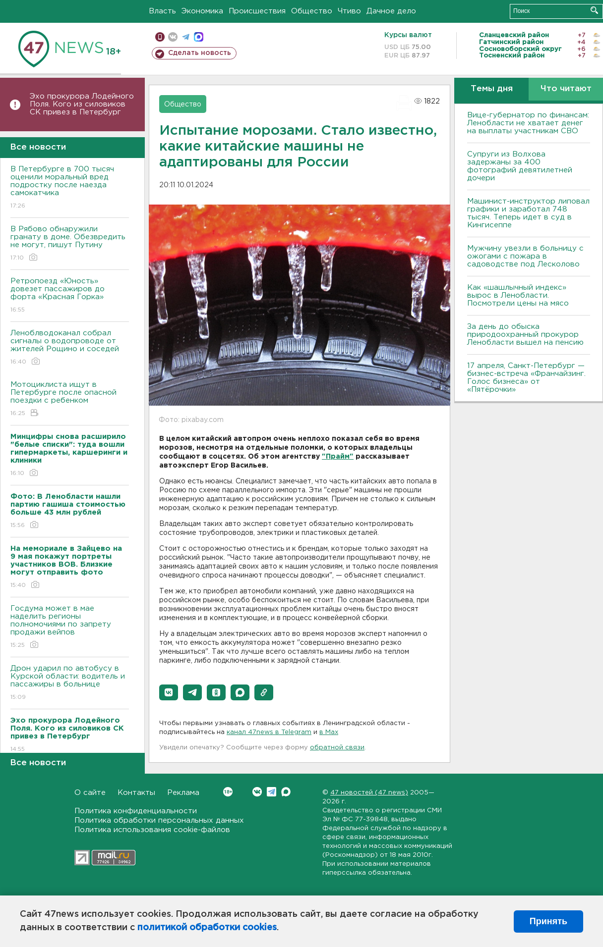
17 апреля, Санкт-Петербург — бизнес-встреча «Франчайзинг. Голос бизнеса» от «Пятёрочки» (526, 378)
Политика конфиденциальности (135, 811)
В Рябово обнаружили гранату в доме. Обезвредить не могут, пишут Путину (69, 244)
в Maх (328, 732)
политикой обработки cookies (207, 928)
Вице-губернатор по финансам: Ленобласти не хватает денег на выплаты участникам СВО (528, 123)
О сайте (90, 792)
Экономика (202, 11)
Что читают (566, 89)
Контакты (136, 792)
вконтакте (173, 37)
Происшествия (257, 11)
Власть (162, 11)
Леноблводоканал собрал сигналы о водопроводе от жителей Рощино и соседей (69, 348)
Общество (311, 11)
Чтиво (349, 11)
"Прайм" (338, 457)
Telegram (271, 791)
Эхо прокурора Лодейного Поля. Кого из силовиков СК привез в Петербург (82, 104)
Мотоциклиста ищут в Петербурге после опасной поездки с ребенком (69, 399)
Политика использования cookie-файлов (152, 830)
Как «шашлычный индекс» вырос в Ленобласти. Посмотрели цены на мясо (519, 295)
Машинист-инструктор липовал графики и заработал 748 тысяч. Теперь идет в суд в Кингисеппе (528, 213)
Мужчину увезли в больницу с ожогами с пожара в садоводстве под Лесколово (525, 256)
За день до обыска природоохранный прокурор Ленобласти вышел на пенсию (525, 334)
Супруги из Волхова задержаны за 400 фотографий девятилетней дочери (519, 166)
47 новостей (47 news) (369, 792)
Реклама (183, 792)
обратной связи (337, 747)
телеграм (185, 37)
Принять (548, 921)
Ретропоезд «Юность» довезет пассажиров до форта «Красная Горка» (69, 296)
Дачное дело (391, 11)
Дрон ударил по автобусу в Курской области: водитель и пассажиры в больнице (69, 683)
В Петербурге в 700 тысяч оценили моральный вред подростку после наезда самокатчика (69, 188)
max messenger (198, 37)
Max (286, 791)
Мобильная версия (160, 37)
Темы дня (492, 89)
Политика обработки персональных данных (159, 820)
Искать (594, 10)
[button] (168, 692)
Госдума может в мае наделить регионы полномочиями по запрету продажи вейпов (69, 627)
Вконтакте (228, 791)
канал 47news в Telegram (269, 732)
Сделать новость (199, 53)
